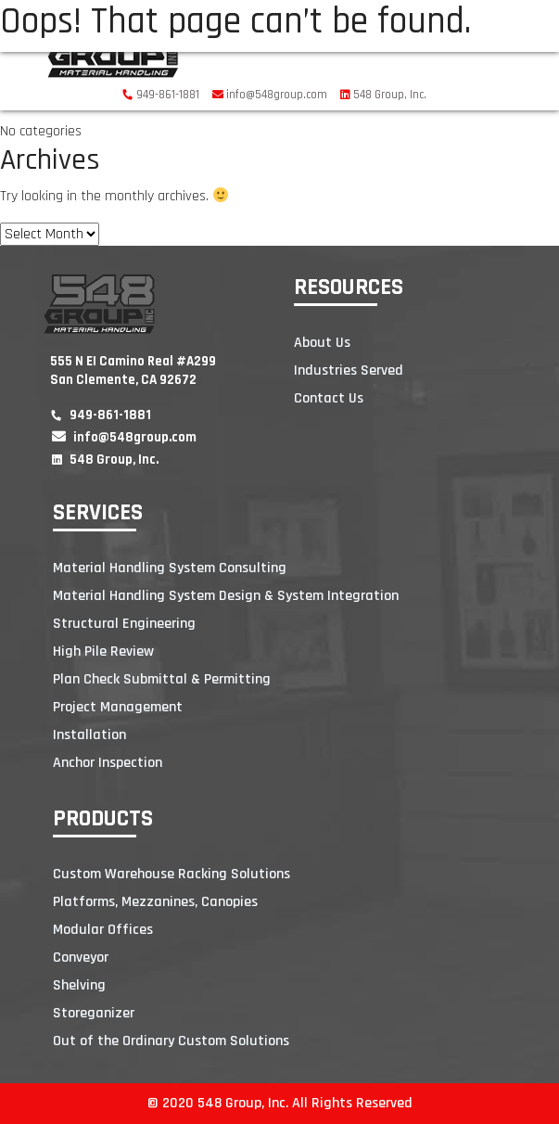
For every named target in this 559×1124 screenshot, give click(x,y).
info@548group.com (269, 94)
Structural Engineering (124, 623)
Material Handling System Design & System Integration (226, 596)
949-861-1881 (161, 94)
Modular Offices (103, 929)
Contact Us (328, 398)
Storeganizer (93, 1013)
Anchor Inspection (107, 763)
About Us (322, 342)
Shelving (79, 985)
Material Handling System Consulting (169, 568)
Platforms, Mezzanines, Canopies (155, 902)
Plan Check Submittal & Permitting (162, 679)
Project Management (118, 707)
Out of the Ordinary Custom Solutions (171, 1041)
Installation (89, 735)
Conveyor (80, 957)
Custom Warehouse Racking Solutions (171, 874)
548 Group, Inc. (383, 94)
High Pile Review (103, 651)
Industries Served (348, 370)
